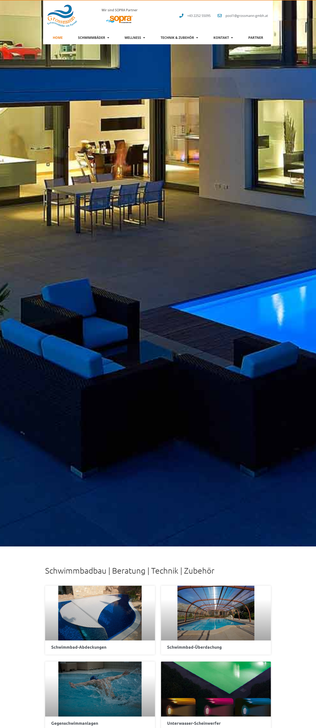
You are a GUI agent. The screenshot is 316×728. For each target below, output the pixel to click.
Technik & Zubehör (179, 37)
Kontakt (223, 37)
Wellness (135, 37)
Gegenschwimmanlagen (74, 723)
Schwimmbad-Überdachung (194, 647)
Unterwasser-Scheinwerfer (194, 723)
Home (58, 37)
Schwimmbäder (93, 37)
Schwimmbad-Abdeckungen (78, 647)
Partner (255, 37)
